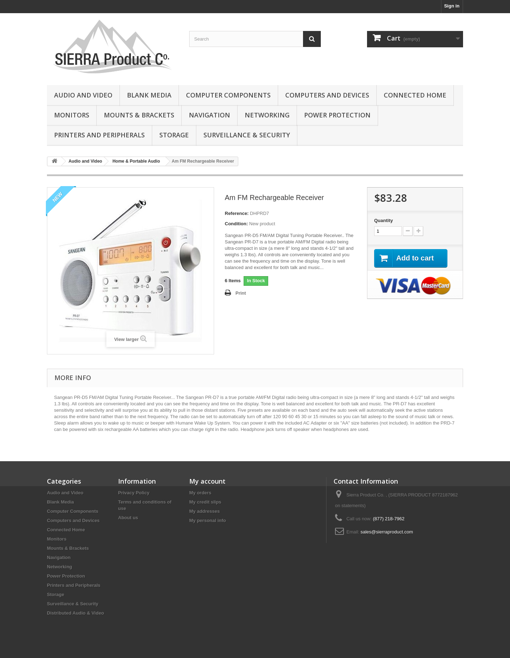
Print (240, 293)
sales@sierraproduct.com (387, 532)
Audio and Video (83, 95)
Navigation (209, 115)
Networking (267, 115)
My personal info (207, 520)
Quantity (383, 220)
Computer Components (228, 95)
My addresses (204, 511)
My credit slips (205, 502)
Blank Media (149, 95)
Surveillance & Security (246, 135)
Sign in (451, 6)
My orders (200, 492)
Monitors (71, 115)
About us (128, 517)
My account (207, 481)
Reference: (237, 213)
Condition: (236, 223)
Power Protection (337, 115)
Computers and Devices (327, 95)
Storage (174, 135)
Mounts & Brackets (139, 115)
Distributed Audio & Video (75, 613)
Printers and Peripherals (99, 135)
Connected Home (415, 95)
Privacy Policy (133, 492)
